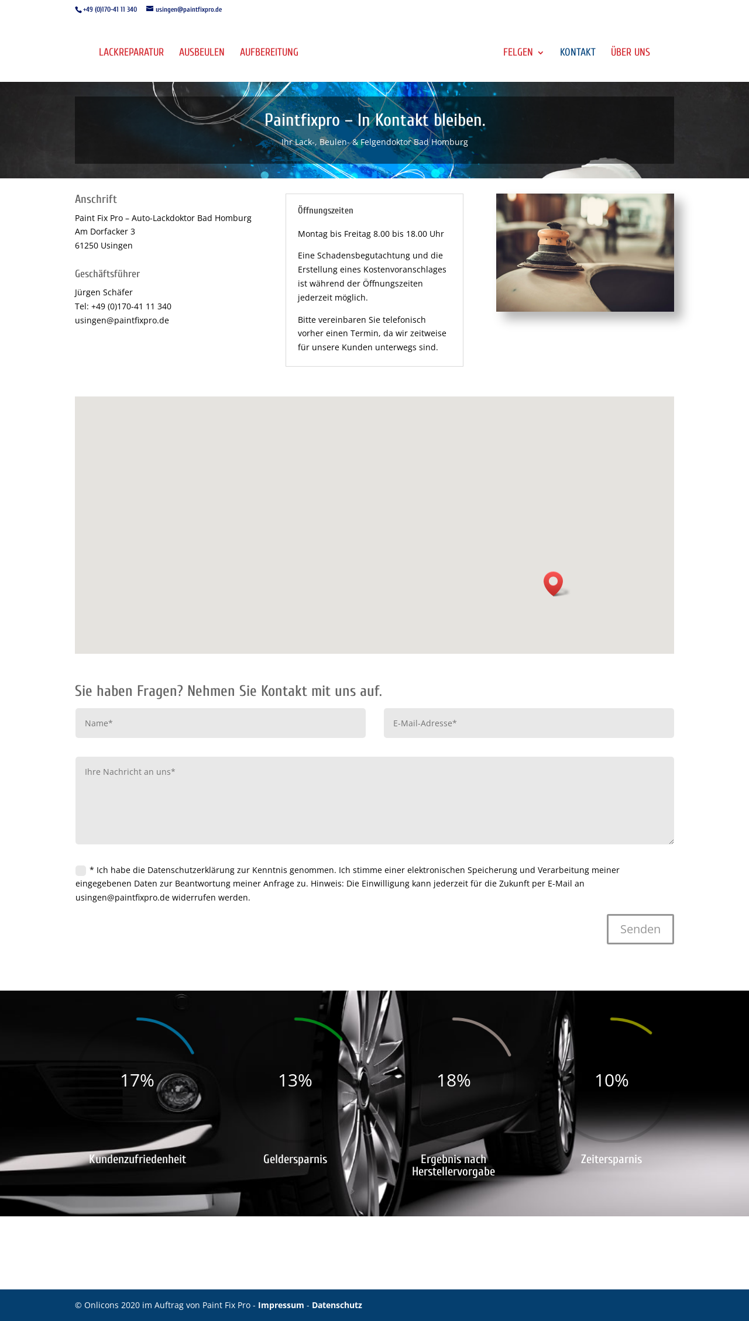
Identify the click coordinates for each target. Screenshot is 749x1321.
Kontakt (578, 53)
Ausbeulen (202, 53)
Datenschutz (337, 1304)
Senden (640, 929)
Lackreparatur (131, 53)
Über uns (630, 53)
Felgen (518, 53)
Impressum (282, 1304)
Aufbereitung (269, 53)
